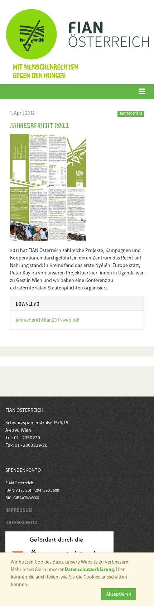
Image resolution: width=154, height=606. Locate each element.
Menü (70, 91)
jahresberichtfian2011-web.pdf (48, 320)
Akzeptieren (118, 594)
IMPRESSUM (19, 510)
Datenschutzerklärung (89, 569)
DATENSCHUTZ (21, 522)
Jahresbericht (130, 113)
